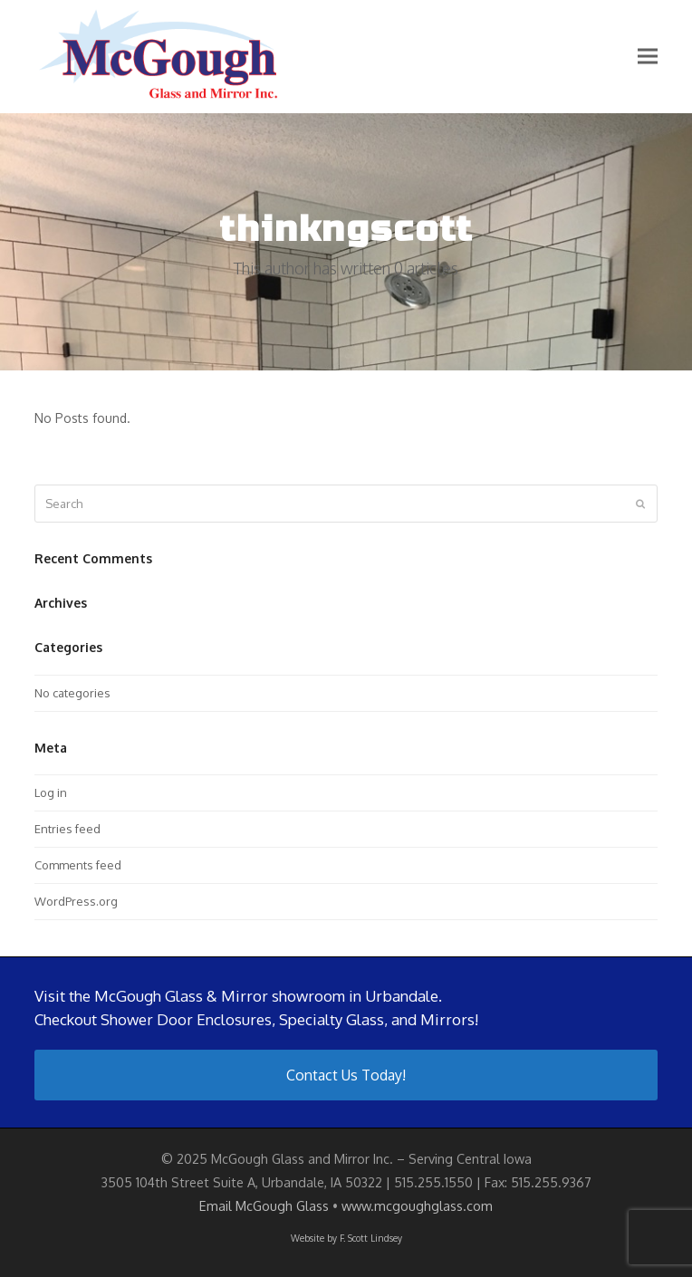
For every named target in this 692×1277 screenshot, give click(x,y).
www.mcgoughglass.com (417, 1205)
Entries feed (67, 828)
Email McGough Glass (264, 1205)
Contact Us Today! (346, 1075)
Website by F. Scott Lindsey (346, 1238)
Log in (50, 792)
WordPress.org (76, 901)
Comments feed (77, 865)
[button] (648, 56)
